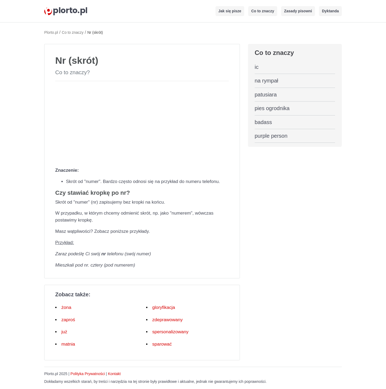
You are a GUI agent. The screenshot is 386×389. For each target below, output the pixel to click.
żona (66, 307)
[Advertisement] (142, 122)
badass (263, 122)
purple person (271, 136)
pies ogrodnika (272, 108)
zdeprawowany (167, 319)
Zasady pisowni (298, 11)
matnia (68, 344)
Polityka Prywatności (87, 374)
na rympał (266, 81)
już (64, 331)
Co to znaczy (262, 11)
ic (256, 67)
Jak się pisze (230, 11)
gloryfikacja (163, 307)
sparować (162, 344)
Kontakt (114, 374)
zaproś (68, 319)
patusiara (266, 95)
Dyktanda (330, 11)
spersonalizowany (170, 331)
